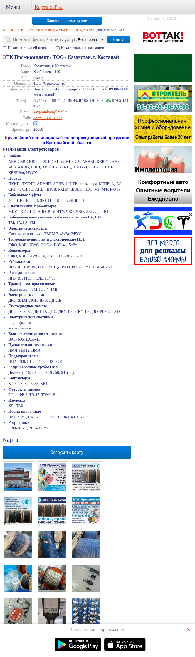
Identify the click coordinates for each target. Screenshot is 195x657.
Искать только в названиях (83, 48)
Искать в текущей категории (31, 48)
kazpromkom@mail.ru (51, 112)
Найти (118, 39)
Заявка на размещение (67, 21)
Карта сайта (48, 7)
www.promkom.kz (47, 118)
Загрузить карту (67, 452)
